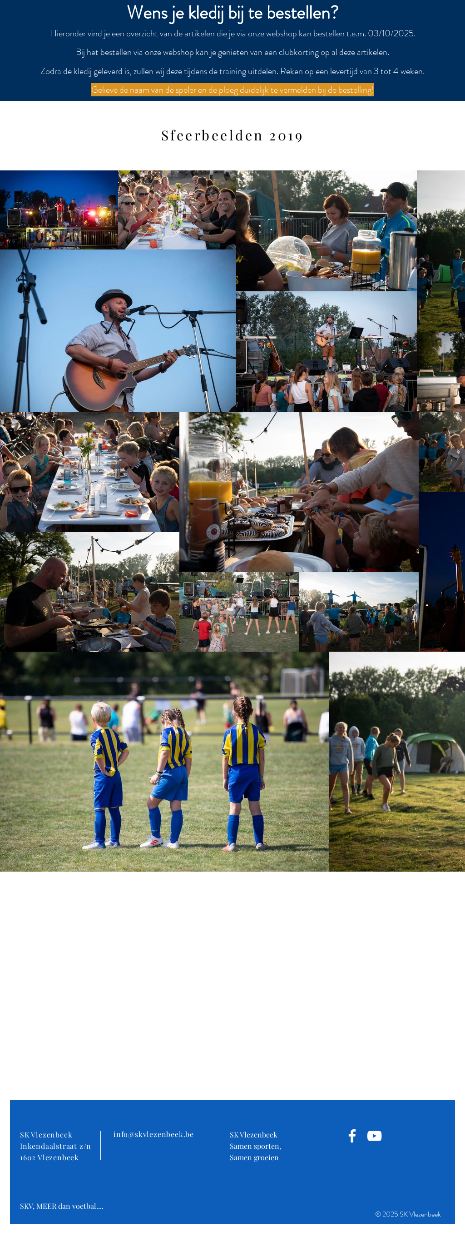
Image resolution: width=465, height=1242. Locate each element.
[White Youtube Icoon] (374, 1136)
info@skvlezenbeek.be (154, 1134)
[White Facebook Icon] (352, 1136)
